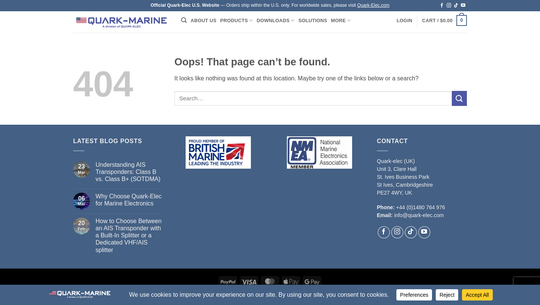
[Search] (184, 20)
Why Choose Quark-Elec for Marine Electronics (129, 200)
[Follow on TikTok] (456, 5)
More (341, 20)
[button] (404, 20)
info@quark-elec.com (419, 215)
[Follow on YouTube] (463, 5)
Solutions (312, 20)
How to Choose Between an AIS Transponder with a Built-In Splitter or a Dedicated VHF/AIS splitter (129, 235)
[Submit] (459, 98)
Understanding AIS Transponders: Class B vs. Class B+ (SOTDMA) (128, 172)
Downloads (276, 20)
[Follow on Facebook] (442, 5)
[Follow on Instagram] (449, 5)
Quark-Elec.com (373, 5)
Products (236, 20)
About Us (203, 20)
